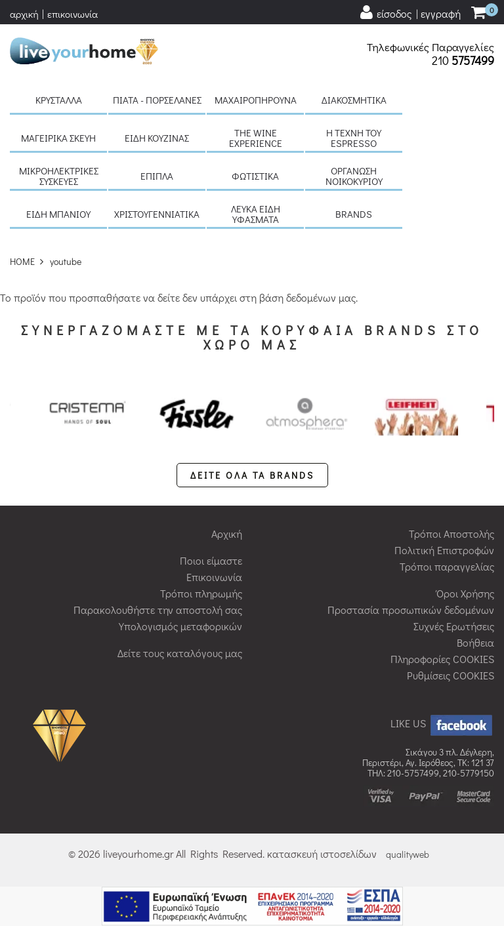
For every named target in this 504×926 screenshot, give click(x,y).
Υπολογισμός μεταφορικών (180, 626)
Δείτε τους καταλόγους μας (179, 653)
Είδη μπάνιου (58, 213)
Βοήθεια (475, 642)
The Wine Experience (255, 138)
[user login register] (409, 13)
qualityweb (407, 854)
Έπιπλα (156, 175)
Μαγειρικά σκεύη (58, 137)
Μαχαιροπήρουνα (256, 99)
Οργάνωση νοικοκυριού (354, 176)
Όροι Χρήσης (465, 593)
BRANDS (353, 213)
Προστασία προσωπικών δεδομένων (410, 609)
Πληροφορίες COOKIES (442, 659)
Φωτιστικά (255, 175)
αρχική (24, 13)
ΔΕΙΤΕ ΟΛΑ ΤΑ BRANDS (252, 475)
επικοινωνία (72, 13)
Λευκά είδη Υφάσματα (255, 214)
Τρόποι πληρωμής (201, 593)
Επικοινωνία (214, 577)
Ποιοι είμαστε (211, 560)
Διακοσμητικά (354, 99)
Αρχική (226, 533)
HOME (22, 261)
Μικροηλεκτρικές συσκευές (58, 176)
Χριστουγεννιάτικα (157, 213)
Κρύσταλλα (58, 99)
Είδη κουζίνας (157, 137)
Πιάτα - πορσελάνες (157, 99)
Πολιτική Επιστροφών (444, 550)
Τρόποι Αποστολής (451, 533)
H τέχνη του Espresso (353, 138)
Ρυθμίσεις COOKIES (450, 675)
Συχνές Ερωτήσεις (453, 626)
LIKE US (442, 723)
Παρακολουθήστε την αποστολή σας (158, 609)
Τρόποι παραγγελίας (447, 566)
